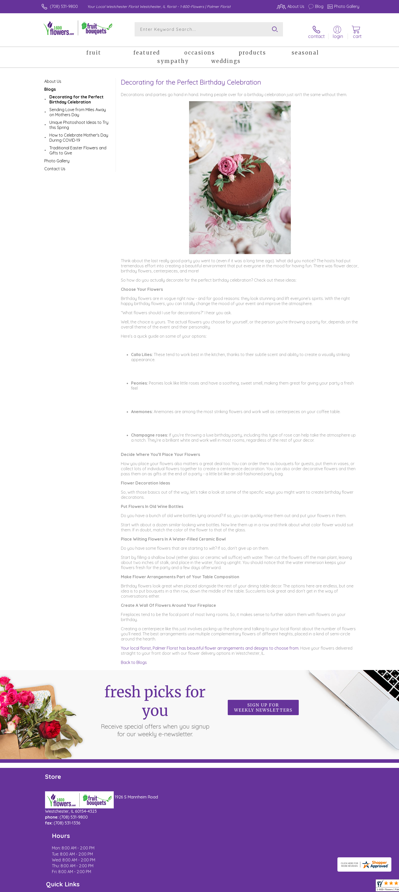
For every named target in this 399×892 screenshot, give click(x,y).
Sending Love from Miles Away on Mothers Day (77, 108)
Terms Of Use (247, 886)
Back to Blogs (134, 658)
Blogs (50, 85)
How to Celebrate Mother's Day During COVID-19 (78, 133)
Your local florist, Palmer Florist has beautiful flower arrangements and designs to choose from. (210, 644)
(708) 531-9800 (64, 6)
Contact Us (54, 164)
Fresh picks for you (155, 706)
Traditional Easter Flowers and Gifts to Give (77, 146)
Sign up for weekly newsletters (263, 703)
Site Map (345, 886)
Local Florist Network (314, 886)
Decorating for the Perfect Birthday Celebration (76, 95)
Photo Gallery (56, 156)
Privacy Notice (278, 886)
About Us (52, 77)
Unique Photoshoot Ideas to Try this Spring (78, 121)
